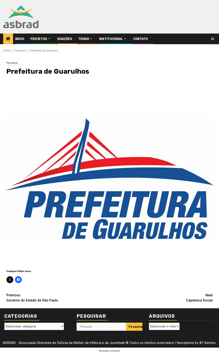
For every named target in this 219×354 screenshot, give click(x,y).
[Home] (8, 39)
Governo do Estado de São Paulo (58, 297)
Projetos (38, 39)
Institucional (111, 39)
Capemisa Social (161, 297)
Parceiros (12, 62)
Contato (140, 39)
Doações (64, 39)
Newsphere (185, 343)
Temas (83, 39)
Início (19, 39)
